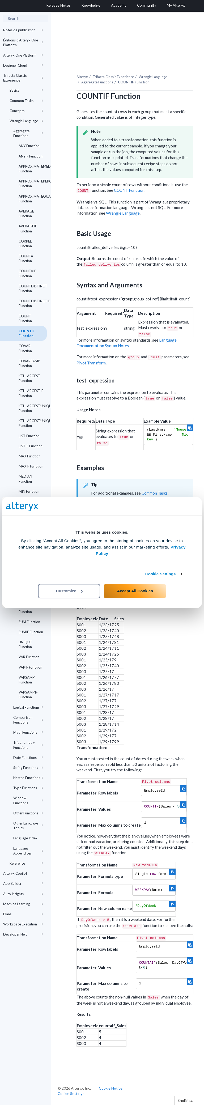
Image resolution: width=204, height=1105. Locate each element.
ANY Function (29, 146)
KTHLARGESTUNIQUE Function (33, 408)
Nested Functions (28, 778)
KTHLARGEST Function (29, 378)
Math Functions (28, 732)
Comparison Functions (28, 719)
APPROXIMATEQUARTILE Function (33, 198)
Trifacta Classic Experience (23, 77)
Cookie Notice (110, 1088)
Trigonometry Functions (28, 744)
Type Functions (28, 788)
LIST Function (29, 436)
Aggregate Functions (28, 133)
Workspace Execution (23, 924)
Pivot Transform (91, 362)
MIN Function (29, 491)
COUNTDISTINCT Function (33, 288)
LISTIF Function (30, 446)
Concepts (26, 111)
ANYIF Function (30, 156)
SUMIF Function (31, 632)
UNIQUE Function (25, 644)
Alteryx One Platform (23, 55)
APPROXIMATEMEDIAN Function (33, 168)
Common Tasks (26, 101)
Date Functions (28, 757)
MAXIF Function (31, 466)
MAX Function (29, 456)
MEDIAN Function (25, 478)
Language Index (25, 838)
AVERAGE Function (26, 213)
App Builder (23, 883)
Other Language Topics (28, 825)
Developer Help (23, 934)
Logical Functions (28, 707)
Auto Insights (23, 894)
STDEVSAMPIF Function (30, 609)
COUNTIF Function (27, 333)
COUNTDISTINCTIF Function (33, 303)
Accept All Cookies (135, 591)
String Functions (28, 768)
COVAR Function (25, 348)
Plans (23, 914)
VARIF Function (30, 667)
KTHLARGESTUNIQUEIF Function (33, 423)
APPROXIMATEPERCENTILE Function (33, 183)
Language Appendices (28, 850)
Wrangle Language (26, 121)
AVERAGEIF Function (28, 228)
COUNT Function (25, 318)
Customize (69, 591)
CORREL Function (25, 243)
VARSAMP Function (27, 679)
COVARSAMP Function (29, 363)
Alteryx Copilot (23, 873)
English (185, 1100)
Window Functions (28, 800)
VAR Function (29, 657)
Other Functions (28, 813)
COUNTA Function (26, 258)
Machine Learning (23, 904)
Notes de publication (23, 30)
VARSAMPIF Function (28, 694)
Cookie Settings (160, 574)
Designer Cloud (23, 65)
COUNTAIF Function (27, 273)
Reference (26, 863)
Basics (26, 90)
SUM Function (29, 622)
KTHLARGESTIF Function (31, 393)
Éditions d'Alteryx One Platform (23, 42)
